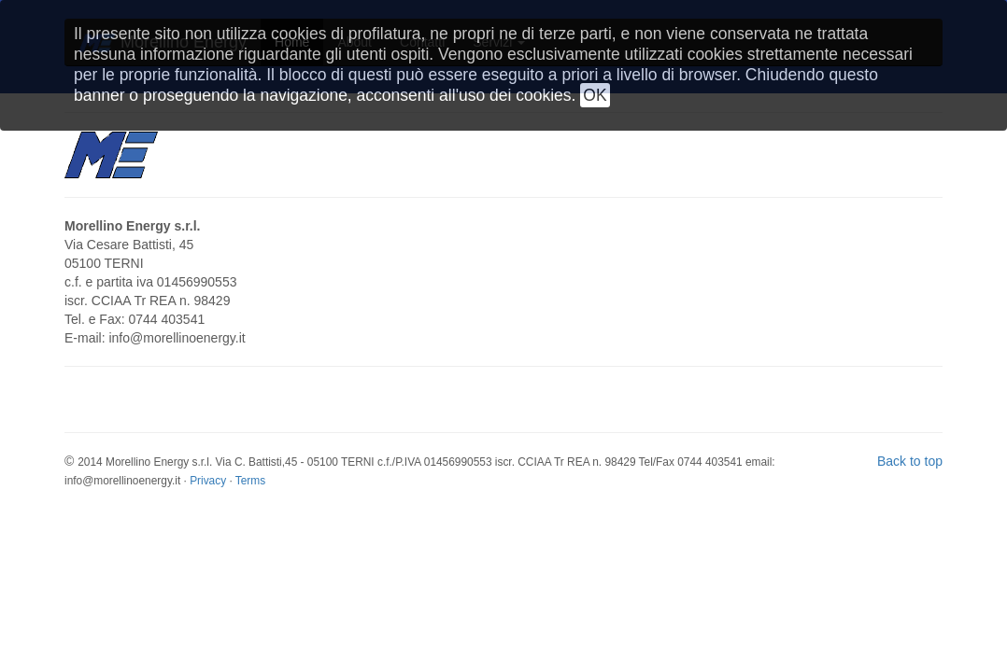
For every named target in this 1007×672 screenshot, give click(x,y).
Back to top (910, 461)
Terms (250, 480)
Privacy (208, 480)
